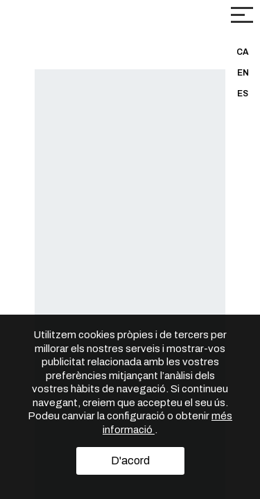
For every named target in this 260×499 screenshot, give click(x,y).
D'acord (130, 460)
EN (243, 73)
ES (242, 93)
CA (242, 52)
